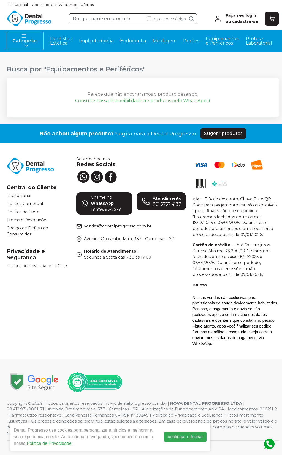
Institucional (17, 5)
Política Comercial (25, 203)
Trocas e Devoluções (27, 220)
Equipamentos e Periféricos (222, 41)
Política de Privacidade (50, 443)
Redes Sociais (43, 5)
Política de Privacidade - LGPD (37, 265)
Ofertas (87, 5)
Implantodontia (96, 40)
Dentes (191, 40)
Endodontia (133, 40)
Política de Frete (23, 211)
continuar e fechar (186, 436)
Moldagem (165, 40)
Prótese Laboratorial (259, 41)
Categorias (25, 41)
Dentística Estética (61, 41)
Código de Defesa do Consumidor (27, 231)
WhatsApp (68, 5)
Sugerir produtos (223, 133)
